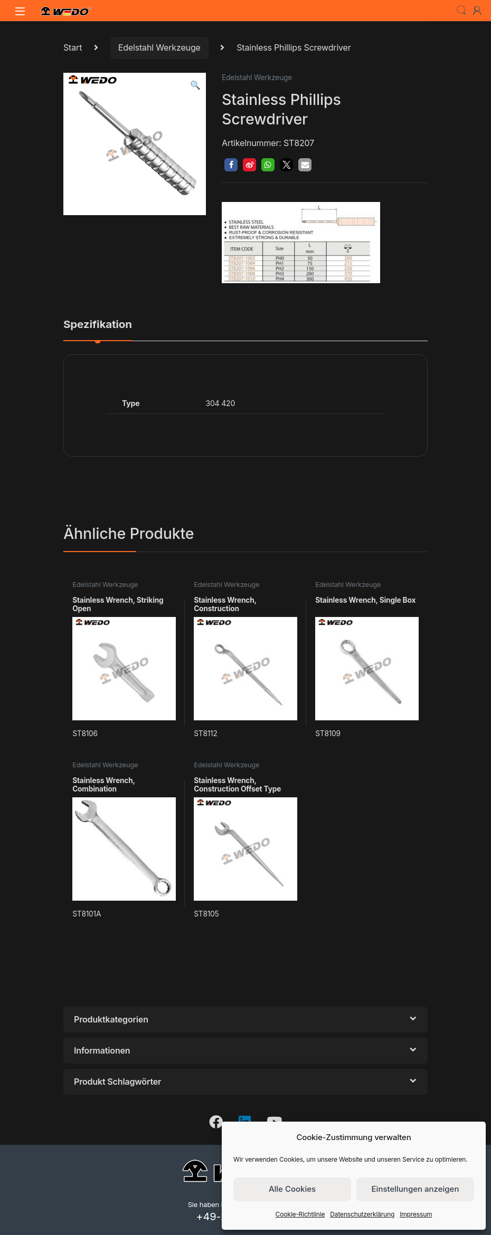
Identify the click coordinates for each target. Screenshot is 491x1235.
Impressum (416, 1214)
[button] (195, 85)
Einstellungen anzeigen (415, 1189)
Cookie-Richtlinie (300, 1214)
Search (461, 10)
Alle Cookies (292, 1189)
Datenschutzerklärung (362, 1214)
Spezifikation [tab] (97, 325)
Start (72, 47)
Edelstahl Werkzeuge (159, 47)
